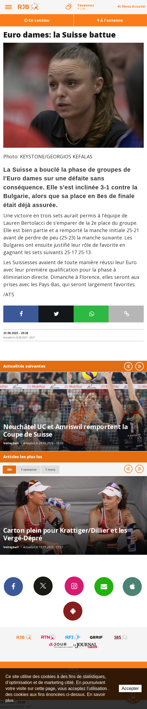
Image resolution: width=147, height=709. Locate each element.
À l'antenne (110, 20)
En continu (36, 20)
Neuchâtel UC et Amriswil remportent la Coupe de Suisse (65, 430)
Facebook (13, 586)
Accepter (130, 688)
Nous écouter (134, 6)
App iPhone (132, 586)
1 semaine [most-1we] (29, 469)
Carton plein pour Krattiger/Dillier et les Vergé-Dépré (65, 534)
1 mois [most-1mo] (50, 469)
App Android (72, 611)
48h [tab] (9, 469)
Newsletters (103, 586)
